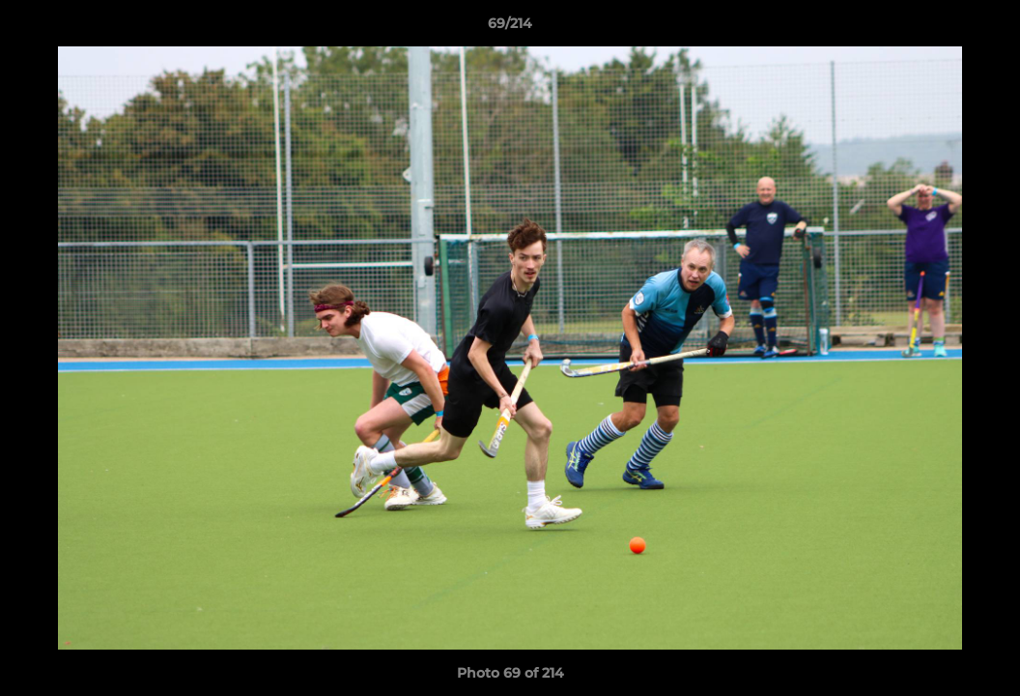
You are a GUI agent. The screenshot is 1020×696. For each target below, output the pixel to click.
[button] (985, 28)
